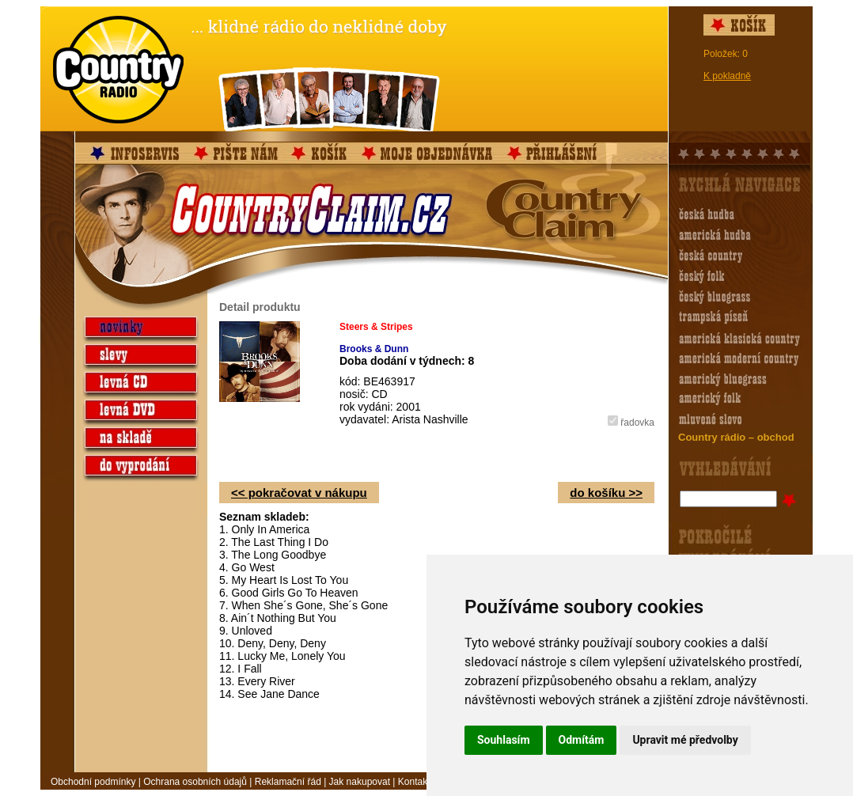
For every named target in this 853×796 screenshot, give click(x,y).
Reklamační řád (288, 781)
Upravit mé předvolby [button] (684, 739)
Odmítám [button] (582, 739)
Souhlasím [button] (503, 739)
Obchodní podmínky (93, 781)
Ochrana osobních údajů (195, 781)
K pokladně (727, 75)
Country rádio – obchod (736, 437)
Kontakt (414, 781)
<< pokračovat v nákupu (299, 492)
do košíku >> (606, 492)
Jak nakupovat (359, 781)
